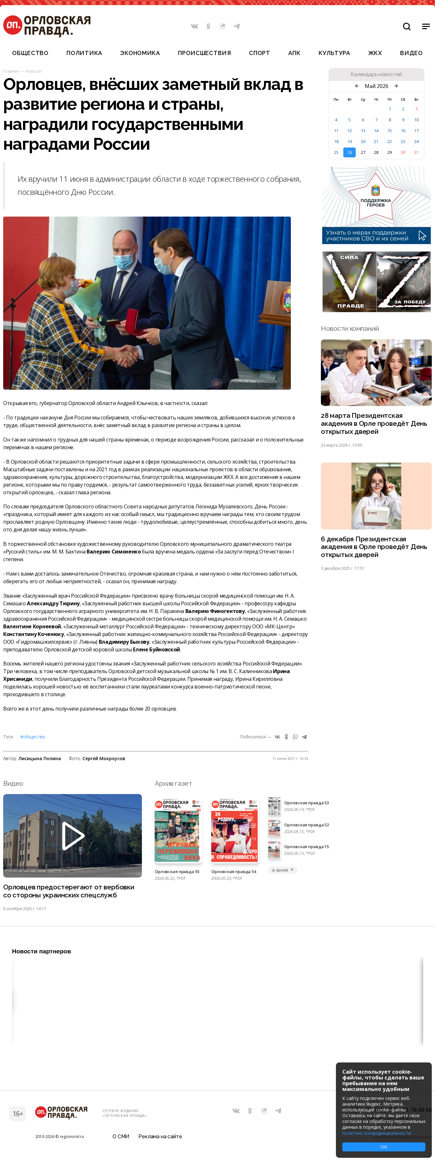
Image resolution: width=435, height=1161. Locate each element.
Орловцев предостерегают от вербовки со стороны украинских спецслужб (68, 891)
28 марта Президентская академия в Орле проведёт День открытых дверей (374, 424)
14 (376, 130)
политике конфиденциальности (376, 1133)
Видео (411, 53)
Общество (30, 53)
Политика (84, 53)
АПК (294, 53)
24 (416, 141)
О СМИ (121, 1137)
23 (403, 141)
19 (349, 141)
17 (416, 130)
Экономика (140, 53)
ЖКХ (375, 53)
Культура (334, 53)
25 (336, 152)
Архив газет (173, 783)
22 (389, 141)
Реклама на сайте (160, 1137)
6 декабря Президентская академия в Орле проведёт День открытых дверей (374, 547)
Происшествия (204, 53)
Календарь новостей (376, 74)
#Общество (32, 737)
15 (389, 130)
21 (376, 141)
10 (416, 120)
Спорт (259, 53)
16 (403, 130)
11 (336, 130)
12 (349, 130)
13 (363, 130)
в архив (282, 870)
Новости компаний (350, 328)
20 (363, 141)
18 (336, 141)
